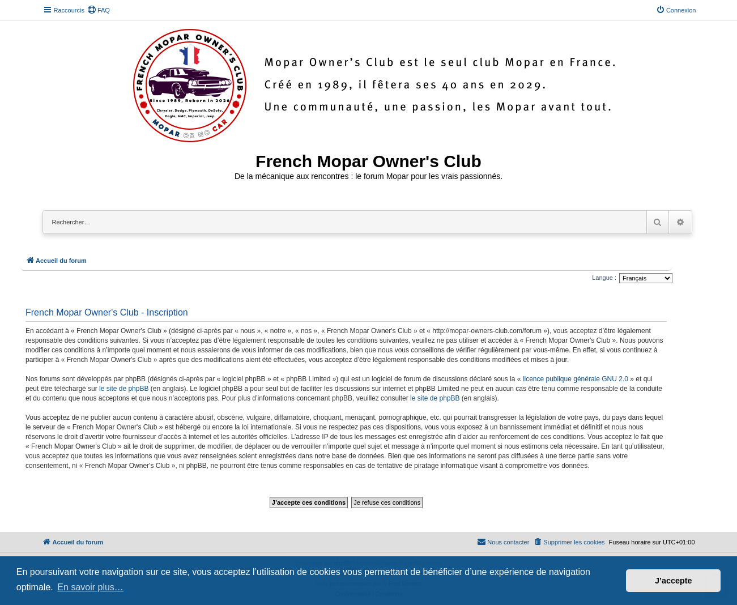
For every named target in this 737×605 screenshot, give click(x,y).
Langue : (604, 277)
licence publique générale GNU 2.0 (575, 379)
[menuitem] (98, 10)
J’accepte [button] (673, 580)
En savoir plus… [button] (90, 587)
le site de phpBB (123, 389)
